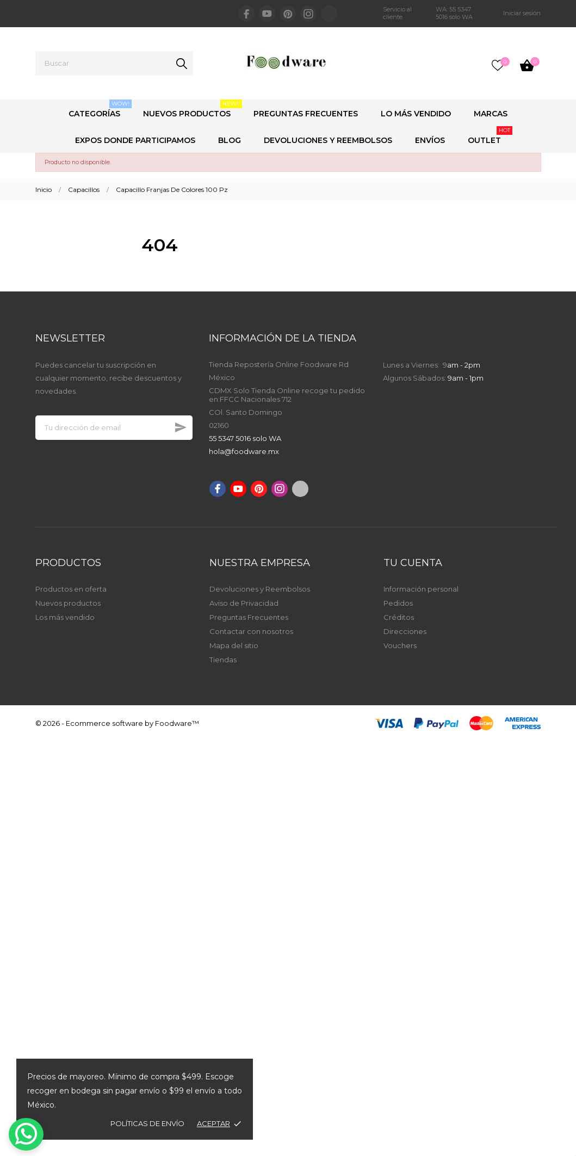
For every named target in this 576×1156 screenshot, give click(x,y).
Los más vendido (65, 617)
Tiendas (223, 659)
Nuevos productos (68, 603)
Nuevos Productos (192, 109)
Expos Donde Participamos (135, 140)
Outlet (490, 135)
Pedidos (398, 603)
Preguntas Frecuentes (305, 114)
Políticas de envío (147, 1123)
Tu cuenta (412, 563)
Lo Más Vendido (416, 114)
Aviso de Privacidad (243, 603)
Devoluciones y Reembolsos (328, 140)
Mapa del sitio (233, 645)
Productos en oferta (71, 589)
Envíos (430, 140)
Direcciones (404, 631)
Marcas (490, 114)
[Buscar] (114, 63)
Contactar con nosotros (251, 631)
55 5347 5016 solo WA (245, 438)
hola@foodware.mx (244, 451)
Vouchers (400, 645)
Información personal (421, 589)
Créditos (398, 617)
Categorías (100, 109)
